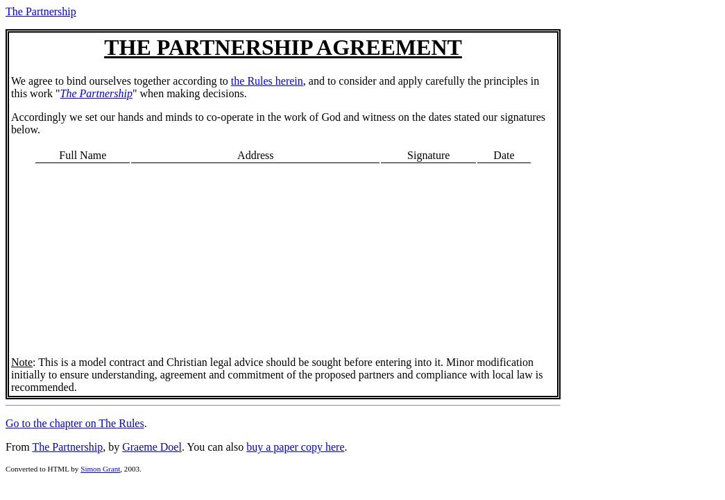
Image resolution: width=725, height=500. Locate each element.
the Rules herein (267, 81)
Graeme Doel (152, 447)
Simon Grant (100, 469)
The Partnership (41, 11)
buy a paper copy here (295, 447)
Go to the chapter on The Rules (75, 423)
